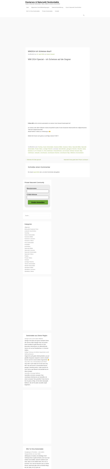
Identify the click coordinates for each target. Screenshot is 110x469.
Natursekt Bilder (76, 147)
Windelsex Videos (29, 271)
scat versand (65, 151)
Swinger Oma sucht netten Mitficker (34, 338)
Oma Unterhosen (48, 151)
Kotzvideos (27, 246)
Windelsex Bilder (29, 267)
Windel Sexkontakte (30, 265)
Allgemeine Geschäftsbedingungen (40, 7)
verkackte (37, 153)
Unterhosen (31, 153)
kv (34, 151)
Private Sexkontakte (47, 11)
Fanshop (40, 147)
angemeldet (36, 172)
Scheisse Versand (74, 151)
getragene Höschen (72, 149)
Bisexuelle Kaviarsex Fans (31, 229)
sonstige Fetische (47, 149)
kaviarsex (30, 151)
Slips (81, 151)
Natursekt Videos (29, 254)
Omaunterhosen (57, 151)
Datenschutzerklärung (57, 7)
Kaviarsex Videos (67, 147)
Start (27, 7)
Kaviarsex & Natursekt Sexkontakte (42, 2)
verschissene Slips (65, 153)
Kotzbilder (27, 244)
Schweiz (27, 260)
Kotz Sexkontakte (29, 242)
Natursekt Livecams (30, 250)
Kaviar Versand (50, 54)
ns (42, 151)
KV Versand (38, 151)
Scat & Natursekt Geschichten (73, 7)
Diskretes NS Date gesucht (33, 159)
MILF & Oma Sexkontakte (33, 11)
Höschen (79, 149)
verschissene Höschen (53, 153)
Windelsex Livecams (30, 269)
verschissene (43, 153)
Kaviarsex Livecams (30, 239)
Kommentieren (80, 153)
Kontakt (57, 11)
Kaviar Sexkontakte (48, 147)
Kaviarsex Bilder (58, 147)
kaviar (84, 149)
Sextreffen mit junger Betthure (32, 373)
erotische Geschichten (30, 231)
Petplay (27, 256)
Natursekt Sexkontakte (30, 252)
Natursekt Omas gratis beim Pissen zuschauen (77, 159)
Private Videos (38, 149)
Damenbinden (62, 149)
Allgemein (27, 227)
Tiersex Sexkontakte (30, 263)
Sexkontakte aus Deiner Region (36, 336)
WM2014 (72, 153)
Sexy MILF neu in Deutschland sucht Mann (36, 361)
